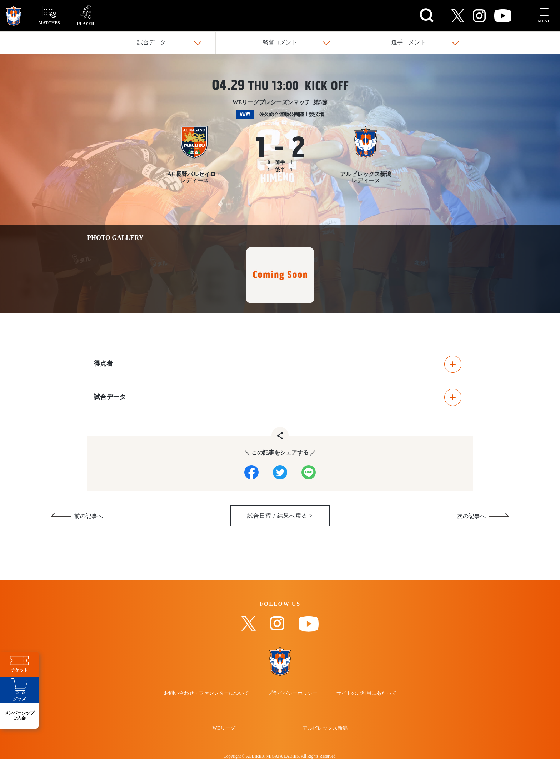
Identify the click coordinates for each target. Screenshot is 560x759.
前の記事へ (88, 516)
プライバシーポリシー (293, 693)
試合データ (151, 43)
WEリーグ (223, 728)
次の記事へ (471, 516)
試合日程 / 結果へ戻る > (280, 516)
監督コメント (280, 43)
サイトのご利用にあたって (366, 693)
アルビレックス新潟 (325, 728)
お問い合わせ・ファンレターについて (206, 693)
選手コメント (408, 43)
